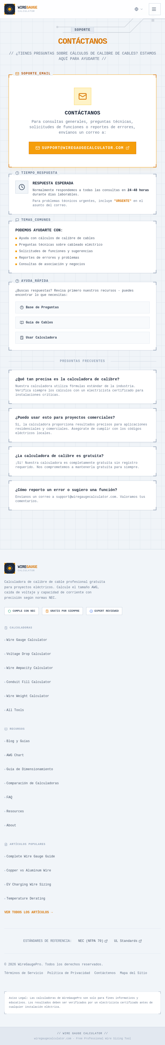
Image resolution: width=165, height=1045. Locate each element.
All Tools (14, 710)
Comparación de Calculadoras (31, 783)
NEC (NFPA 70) (93, 941)
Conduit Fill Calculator (27, 682)
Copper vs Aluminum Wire (27, 870)
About (10, 825)
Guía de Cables (36, 322)
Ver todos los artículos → (28, 912)
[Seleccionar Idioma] (139, 9)
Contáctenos (104, 973)
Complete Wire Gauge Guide (29, 856)
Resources (14, 811)
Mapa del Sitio (133, 973)
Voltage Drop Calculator (27, 654)
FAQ (8, 797)
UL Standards (128, 941)
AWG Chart (14, 755)
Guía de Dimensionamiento (28, 769)
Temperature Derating (24, 899)
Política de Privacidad (68, 973)
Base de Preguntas (39, 307)
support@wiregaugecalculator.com (83, 148)
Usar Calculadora (38, 338)
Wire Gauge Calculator (25, 640)
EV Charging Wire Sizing (27, 885)
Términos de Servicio (23, 973)
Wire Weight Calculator (26, 696)
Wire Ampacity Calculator (28, 668)
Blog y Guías (17, 741)
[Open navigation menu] (155, 9)
